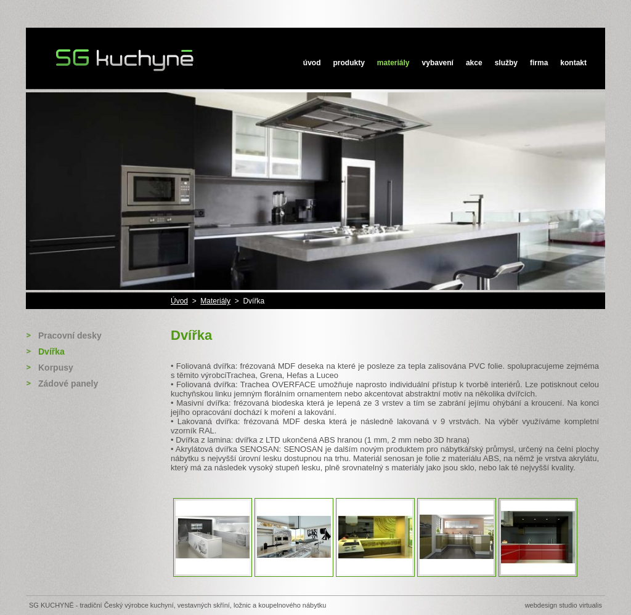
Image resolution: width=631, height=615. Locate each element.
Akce (474, 62)
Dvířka (51, 351)
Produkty (349, 62)
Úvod (312, 62)
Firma (539, 62)
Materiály (393, 62)
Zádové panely (68, 383)
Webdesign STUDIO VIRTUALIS (563, 605)
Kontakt (573, 62)
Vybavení (438, 62)
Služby (506, 62)
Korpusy (55, 367)
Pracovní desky (70, 335)
